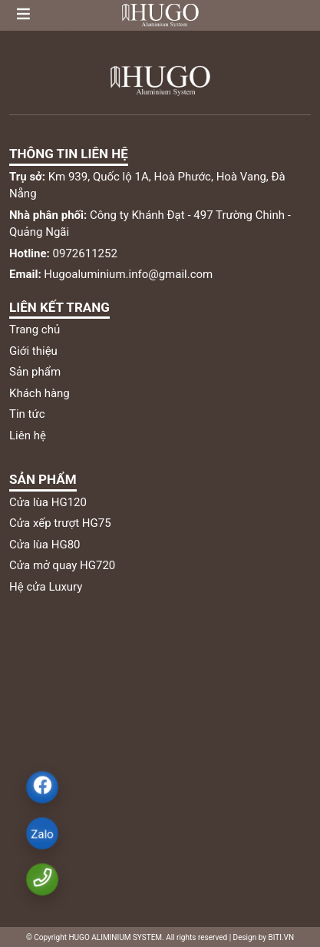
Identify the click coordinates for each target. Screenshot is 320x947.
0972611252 (63, 253)
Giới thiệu (33, 351)
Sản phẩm (35, 372)
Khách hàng (39, 393)
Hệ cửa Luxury (45, 587)
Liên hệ (27, 435)
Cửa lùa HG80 (45, 544)
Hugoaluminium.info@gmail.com (111, 274)
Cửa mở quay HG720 (62, 565)
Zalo (42, 834)
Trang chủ (34, 329)
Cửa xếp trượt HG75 (60, 523)
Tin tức (27, 414)
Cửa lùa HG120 (48, 502)
